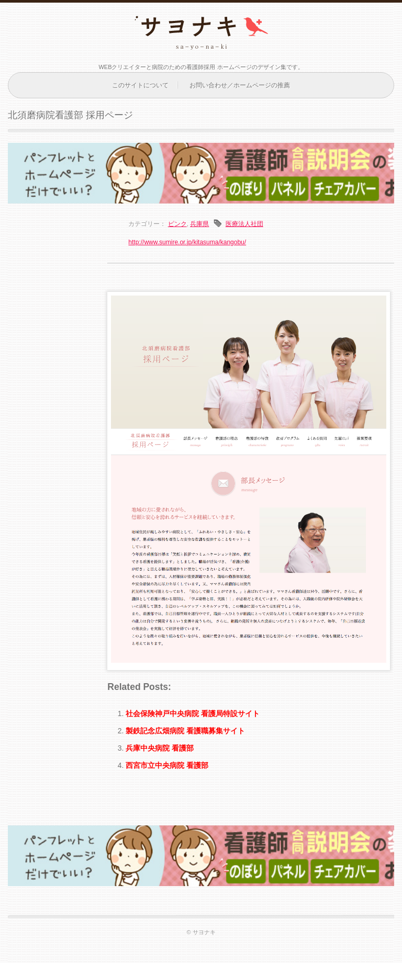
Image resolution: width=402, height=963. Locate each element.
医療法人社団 (244, 224)
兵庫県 (199, 224)
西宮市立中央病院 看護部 (167, 765)
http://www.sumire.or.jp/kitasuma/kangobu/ (187, 242)
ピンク (177, 224)
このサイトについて (140, 85)
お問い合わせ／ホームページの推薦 (239, 85)
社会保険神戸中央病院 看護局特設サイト (193, 713)
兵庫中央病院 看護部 (160, 748)
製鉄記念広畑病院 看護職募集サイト (185, 731)
